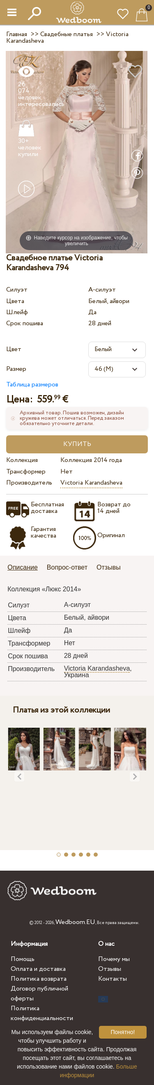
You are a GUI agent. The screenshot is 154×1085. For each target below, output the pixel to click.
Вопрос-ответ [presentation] (67, 567)
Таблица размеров (32, 384)
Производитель (29, 483)
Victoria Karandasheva (91, 482)
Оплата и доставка (38, 969)
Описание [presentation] (22, 567)
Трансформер (26, 472)
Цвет (13, 349)
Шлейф (17, 312)
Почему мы (114, 959)
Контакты (112, 979)
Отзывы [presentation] (109, 567)
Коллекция (22, 460)
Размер (16, 369)
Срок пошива (24, 323)
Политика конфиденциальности (42, 1013)
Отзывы (109, 969)
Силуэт (17, 290)
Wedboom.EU (75, 922)
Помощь (22, 959)
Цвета (15, 301)
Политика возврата (39, 979)
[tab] (25, 568)
